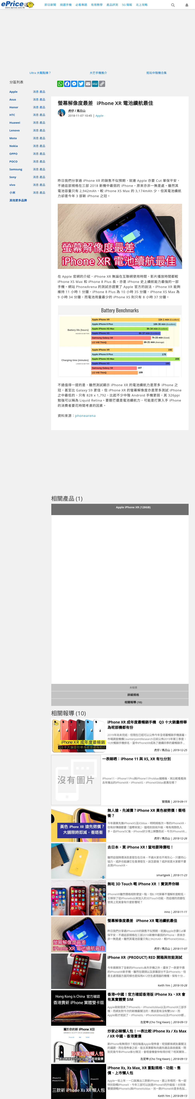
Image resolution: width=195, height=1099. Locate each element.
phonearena (85, 415)
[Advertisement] (123, 148)
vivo (12, 185)
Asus (12, 99)
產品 (42, 92)
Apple (13, 92)
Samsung (15, 169)
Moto (13, 138)
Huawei (14, 122)
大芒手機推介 (98, 73)
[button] (173, 5)
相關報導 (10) (133, 702)
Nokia (13, 146)
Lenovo (14, 130)
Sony (12, 177)
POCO (13, 161)
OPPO (13, 154)
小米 (12, 192)
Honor (13, 107)
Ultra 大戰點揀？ (40, 73)
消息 (36, 92)
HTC (12, 115)
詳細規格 (133, 695)
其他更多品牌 (18, 200)
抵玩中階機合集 (156, 73)
